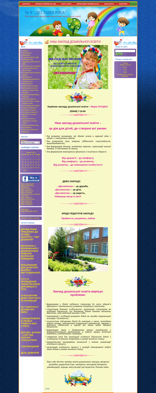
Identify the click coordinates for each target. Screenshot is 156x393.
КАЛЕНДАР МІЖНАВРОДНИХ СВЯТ (29, 210)
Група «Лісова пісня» (28, 199)
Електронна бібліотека (30, 130)
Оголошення (27, 53)
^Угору (47, 388)
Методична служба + (30, 110)
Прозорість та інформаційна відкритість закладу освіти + (31, 79)
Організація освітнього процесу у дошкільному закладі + (30, 90)
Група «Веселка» (26, 201)
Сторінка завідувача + (30, 108)
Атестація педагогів (29, 99)
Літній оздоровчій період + (31, 105)
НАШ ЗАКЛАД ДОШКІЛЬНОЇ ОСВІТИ (75, 41)
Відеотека (26, 132)
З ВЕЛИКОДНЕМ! (30, 346)
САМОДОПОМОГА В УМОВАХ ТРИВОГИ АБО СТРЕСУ (30, 322)
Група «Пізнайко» (27, 204)
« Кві (24, 170)
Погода (125, 63)
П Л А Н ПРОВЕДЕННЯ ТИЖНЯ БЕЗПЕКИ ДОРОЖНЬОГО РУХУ (30, 284)
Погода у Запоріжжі (127, 75)
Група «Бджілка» (26, 197)
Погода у (125, 65)
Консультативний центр (30, 125)
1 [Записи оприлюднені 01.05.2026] (33, 157)
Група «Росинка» (26, 192)
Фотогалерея (27, 127)
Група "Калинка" (26, 189)
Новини (25, 51)
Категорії (24, 140)
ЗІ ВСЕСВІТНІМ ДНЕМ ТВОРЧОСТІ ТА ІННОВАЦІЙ (31, 298)
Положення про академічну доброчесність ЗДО (31, 62)
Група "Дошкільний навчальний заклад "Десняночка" (27, 185)
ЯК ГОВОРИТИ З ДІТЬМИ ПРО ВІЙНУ (29, 309)
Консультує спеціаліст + (31, 112)
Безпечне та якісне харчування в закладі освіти (30, 121)
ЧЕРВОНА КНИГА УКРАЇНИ (30, 218)
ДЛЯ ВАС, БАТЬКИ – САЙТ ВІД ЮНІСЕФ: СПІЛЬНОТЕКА (31, 336)
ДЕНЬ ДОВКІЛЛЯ (30, 353)
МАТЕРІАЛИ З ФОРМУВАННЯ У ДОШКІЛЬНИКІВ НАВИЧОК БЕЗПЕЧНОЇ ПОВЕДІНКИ (30, 252)
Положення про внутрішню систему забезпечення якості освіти (32, 68)
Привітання (26, 55)
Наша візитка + (28, 83)
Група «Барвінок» (27, 203)
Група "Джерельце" (27, 191)
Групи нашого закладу (30, 86)
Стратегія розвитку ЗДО (31, 57)
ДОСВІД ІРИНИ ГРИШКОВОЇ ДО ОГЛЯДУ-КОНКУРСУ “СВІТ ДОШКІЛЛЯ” (30, 234)
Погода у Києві (122, 74)
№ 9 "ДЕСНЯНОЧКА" (46, 12)
